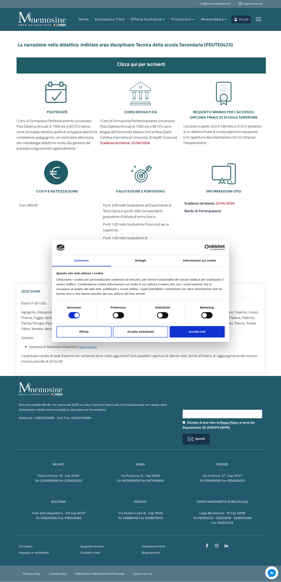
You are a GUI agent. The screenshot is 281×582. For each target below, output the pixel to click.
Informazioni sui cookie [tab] (199, 260)
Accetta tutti (197, 331)
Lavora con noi (142, 574)
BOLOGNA (58, 502)
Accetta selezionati (140, 331)
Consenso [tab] (81, 260)
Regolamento (151, 553)
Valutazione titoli (153, 547)
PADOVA (140, 502)
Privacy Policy (229, 423)
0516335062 (49, 518)
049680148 (130, 518)
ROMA (140, 464)
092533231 (205, 518)
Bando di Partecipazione (202, 211)
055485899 (212, 481)
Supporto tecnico (92, 547)
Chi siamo (25, 547)
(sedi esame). (87, 346)
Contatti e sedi (90, 553)
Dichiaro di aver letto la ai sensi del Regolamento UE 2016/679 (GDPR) (219, 425)
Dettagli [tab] (140, 260)
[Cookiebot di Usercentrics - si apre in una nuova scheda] (207, 247)
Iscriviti (196, 439)
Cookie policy (58, 574)
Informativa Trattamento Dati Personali (99, 574)
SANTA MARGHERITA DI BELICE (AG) (222, 502)
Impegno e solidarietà (34, 553)
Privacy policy (31, 574)
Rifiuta (84, 331)
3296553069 (242, 518)
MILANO (58, 464)
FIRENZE (222, 464)
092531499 (223, 518)
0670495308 (131, 481)
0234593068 (49, 481)
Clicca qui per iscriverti (141, 64)
